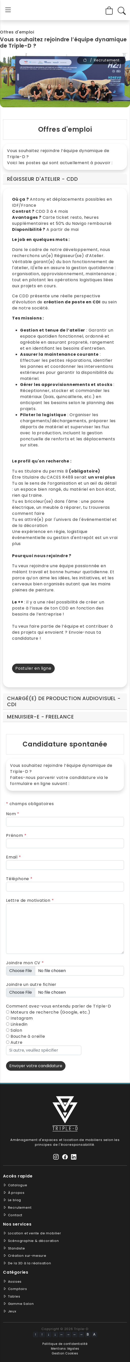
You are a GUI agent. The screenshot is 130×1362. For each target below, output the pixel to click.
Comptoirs (17, 1288)
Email (13, 857)
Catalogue (17, 1185)
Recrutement (20, 1207)
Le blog (14, 1200)
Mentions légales (65, 1349)
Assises (15, 1281)
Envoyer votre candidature (35, 1066)
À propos (16, 1192)
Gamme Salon (21, 1303)
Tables (14, 1296)
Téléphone (19, 879)
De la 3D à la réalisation (29, 1263)
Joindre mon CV (25, 963)
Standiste (16, 1248)
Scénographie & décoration (33, 1240)
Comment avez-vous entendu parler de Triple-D (58, 1006)
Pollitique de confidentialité (65, 1344)
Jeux (12, 1311)
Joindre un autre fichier (31, 984)
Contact (15, 1215)
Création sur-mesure (27, 1255)
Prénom (16, 835)
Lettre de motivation (30, 900)
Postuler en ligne (33, 668)
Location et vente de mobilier (34, 1233)
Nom (12, 814)
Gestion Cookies (65, 1353)
